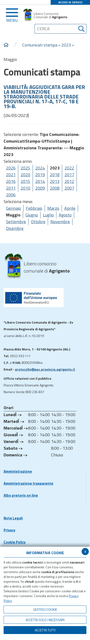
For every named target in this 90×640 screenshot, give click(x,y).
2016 (11, 181)
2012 (69, 181)
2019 (40, 174)
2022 (69, 168)
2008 (55, 188)
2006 (11, 195)
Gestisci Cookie (45, 609)
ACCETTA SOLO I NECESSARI (45, 619)
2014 (40, 181)
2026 (11, 168)
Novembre (60, 221)
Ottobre (38, 221)
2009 (40, 188)
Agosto (65, 215)
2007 (69, 188)
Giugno (31, 215)
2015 (25, 181)
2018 (55, 174)
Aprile (69, 208)
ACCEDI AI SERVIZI (70, 2)
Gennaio (13, 208)
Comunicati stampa (39, 45)
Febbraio (34, 208)
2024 (40, 168)
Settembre (16, 221)
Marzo (53, 208)
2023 (66, 45)
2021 (11, 174)
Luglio (48, 215)
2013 (55, 181)
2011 (11, 188)
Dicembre (15, 228)
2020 (25, 174)
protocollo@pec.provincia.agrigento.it (45, 369)
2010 (25, 188)
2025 (25, 168)
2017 (69, 174)
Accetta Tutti (45, 630)
